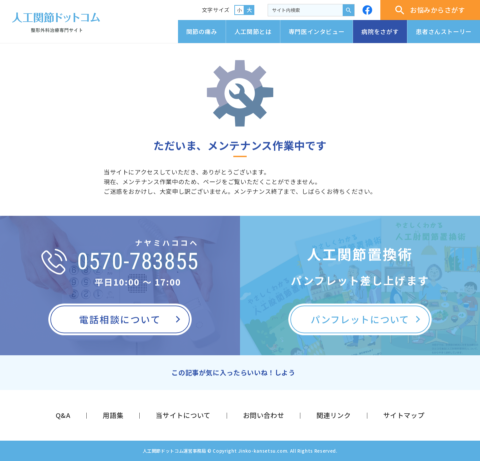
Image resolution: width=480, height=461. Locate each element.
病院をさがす (380, 31)
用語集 (113, 415)
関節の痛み (201, 31)
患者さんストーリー (444, 31)
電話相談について (120, 319)
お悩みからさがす (430, 10)
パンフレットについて (360, 319)
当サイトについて (183, 415)
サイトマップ (404, 415)
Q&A (63, 415)
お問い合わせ (263, 415)
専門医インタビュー (317, 31)
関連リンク (333, 415)
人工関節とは (253, 31)
